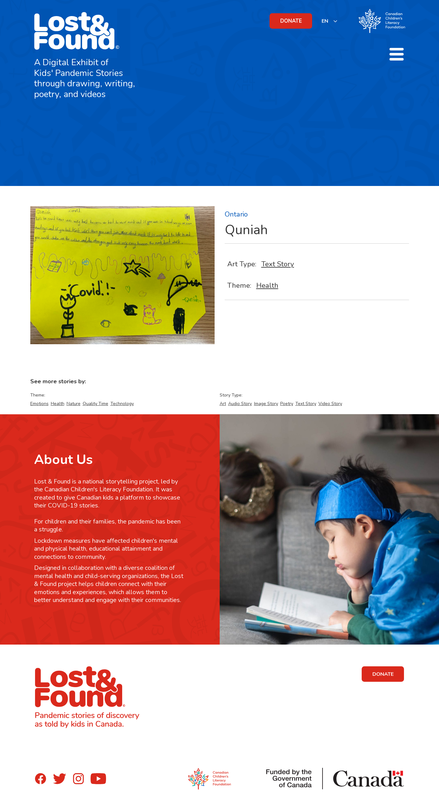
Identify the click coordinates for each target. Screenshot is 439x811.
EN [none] (325, 21)
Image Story (266, 404)
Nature (73, 404)
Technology (122, 404)
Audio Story (240, 404)
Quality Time (95, 404)
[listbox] (329, 21)
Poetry (286, 404)
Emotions (39, 404)
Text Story (277, 264)
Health (267, 285)
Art (223, 404)
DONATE (291, 21)
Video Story (330, 404)
